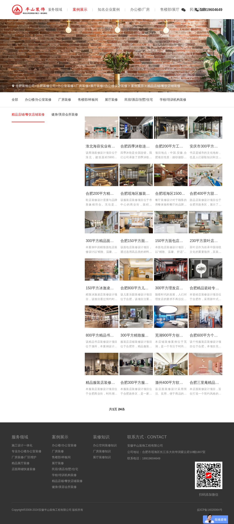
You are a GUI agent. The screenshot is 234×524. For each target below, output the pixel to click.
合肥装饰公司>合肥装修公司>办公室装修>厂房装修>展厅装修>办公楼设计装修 (71, 86)
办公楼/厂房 (139, 9)
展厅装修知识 (102, 457)
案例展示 (80, 9)
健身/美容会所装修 (64, 114)
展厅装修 (111, 99)
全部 (15, 99)
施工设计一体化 (22, 445)
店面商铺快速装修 (23, 469)
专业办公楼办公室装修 (26, 451)
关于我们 (104, 29)
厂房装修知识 (102, 451)
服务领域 (55, 9)
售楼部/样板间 (88, 99)
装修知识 (129, 29)
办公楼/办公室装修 (38, 99)
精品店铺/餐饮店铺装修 (163, 86)
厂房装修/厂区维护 (24, 457)
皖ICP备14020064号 (209, 509)
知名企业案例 (109, 9)
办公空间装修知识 (105, 445)
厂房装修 (64, 99)
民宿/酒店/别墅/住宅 (139, 99)
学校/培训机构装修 (173, 99)
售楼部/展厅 (169, 9)
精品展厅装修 (20, 463)
